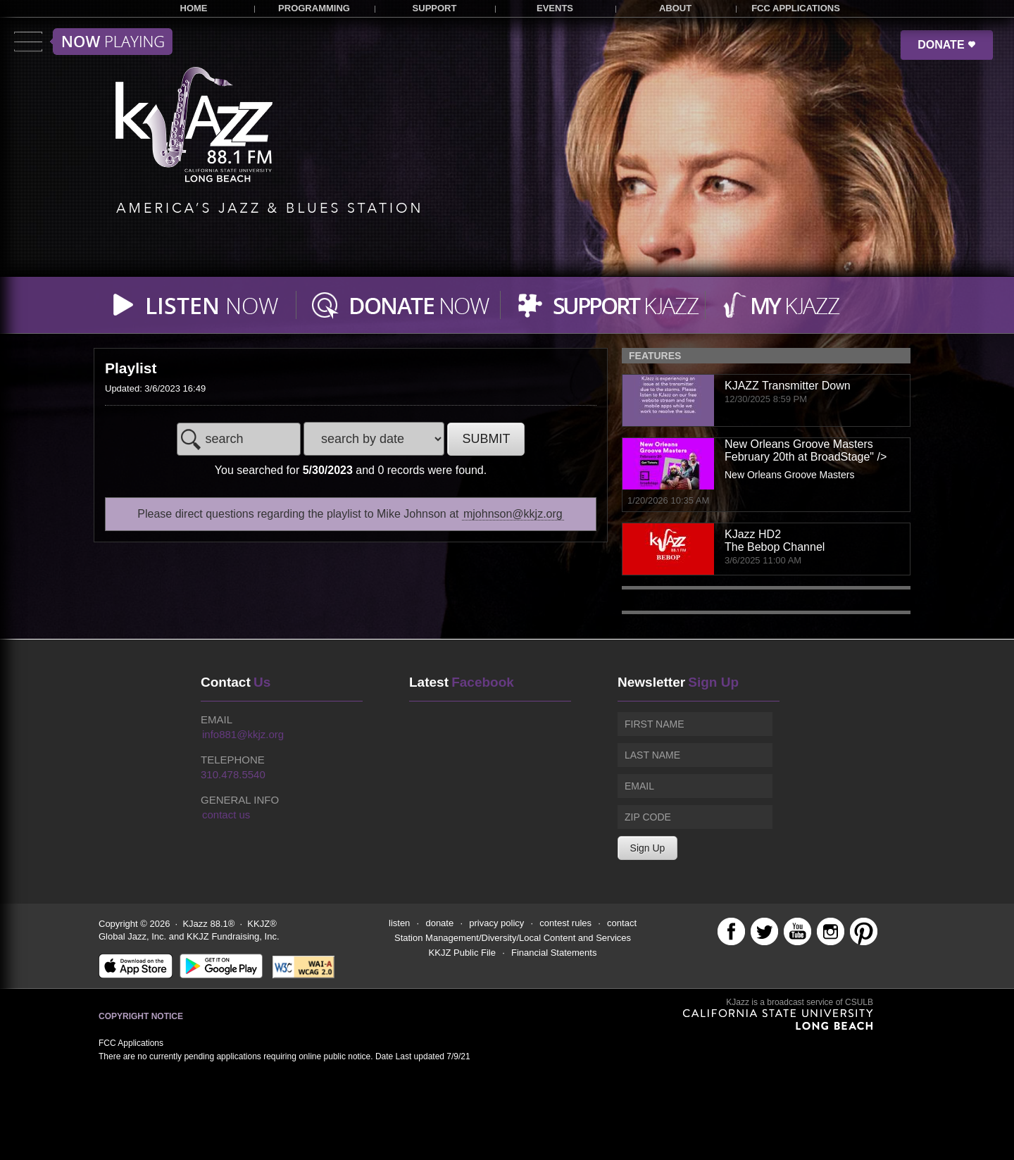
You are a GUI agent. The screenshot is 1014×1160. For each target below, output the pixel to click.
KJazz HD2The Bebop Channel (775, 540)
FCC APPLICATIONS (795, 8)
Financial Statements (553, 952)
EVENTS (555, 8)
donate (439, 923)
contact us (226, 815)
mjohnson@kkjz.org (513, 514)
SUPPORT (435, 8)
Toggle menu (93, 41)
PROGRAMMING (314, 8)
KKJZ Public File (462, 952)
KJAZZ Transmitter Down (788, 386)
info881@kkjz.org (243, 734)
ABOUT (675, 8)
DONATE (947, 45)
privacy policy (496, 923)
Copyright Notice (141, 1016)
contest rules (565, 923)
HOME (194, 8)
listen (399, 923)
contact (622, 923)
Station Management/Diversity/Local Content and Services (512, 938)
